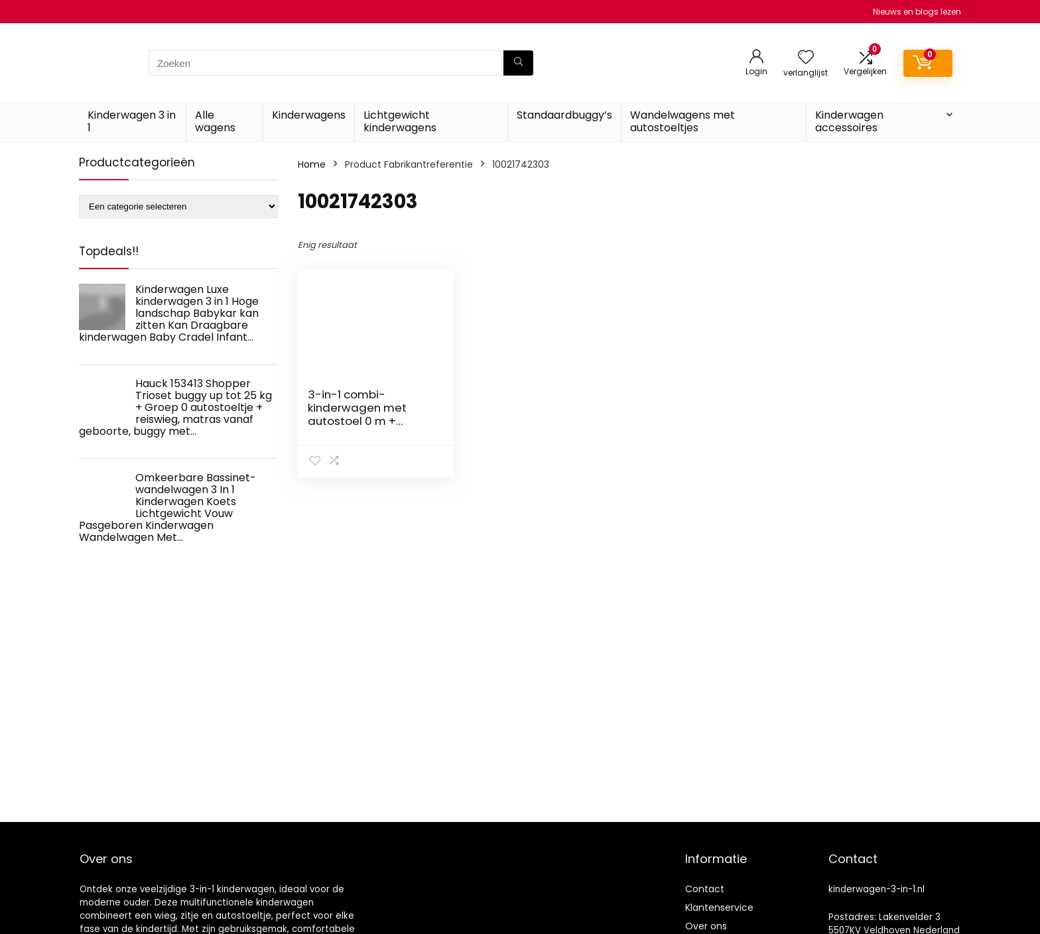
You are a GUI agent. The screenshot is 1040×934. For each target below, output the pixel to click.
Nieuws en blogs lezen (917, 11)
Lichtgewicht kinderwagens (399, 121)
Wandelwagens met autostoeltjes (682, 121)
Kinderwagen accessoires (849, 121)
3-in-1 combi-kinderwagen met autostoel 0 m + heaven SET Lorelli (357, 414)
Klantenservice (719, 907)
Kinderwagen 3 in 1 (132, 121)
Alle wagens (215, 121)
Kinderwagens (309, 115)
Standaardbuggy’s (564, 115)
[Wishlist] (806, 58)
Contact (704, 889)
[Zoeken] (518, 63)
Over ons (706, 926)
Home (312, 164)
